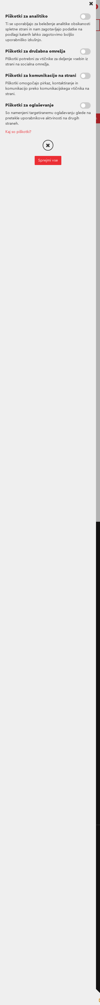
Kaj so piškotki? (18, 132)
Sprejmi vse (48, 160)
